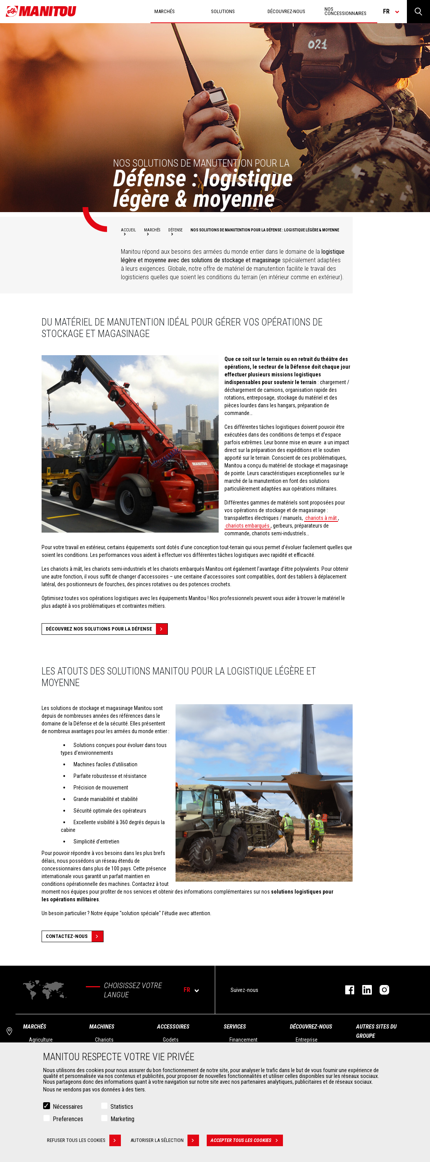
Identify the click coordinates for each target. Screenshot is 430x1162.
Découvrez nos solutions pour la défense (106, 629)
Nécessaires (68, 1107)
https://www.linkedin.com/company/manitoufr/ (363, 990)
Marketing (122, 1119)
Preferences (68, 1119)
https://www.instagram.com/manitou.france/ (380, 990)
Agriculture (41, 1040)
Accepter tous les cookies (247, 1141)
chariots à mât (321, 518)
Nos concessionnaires (345, 11)
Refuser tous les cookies (84, 1141)
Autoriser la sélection (165, 1141)
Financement (243, 1040)
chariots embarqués (247, 526)
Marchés (34, 1026)
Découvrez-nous (311, 1026)
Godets (171, 1040)
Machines (101, 1026)
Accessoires (173, 1026)
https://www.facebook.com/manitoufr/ (346, 990)
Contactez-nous (74, 936)
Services (235, 1026)
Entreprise (307, 1040)
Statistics (121, 1107)
